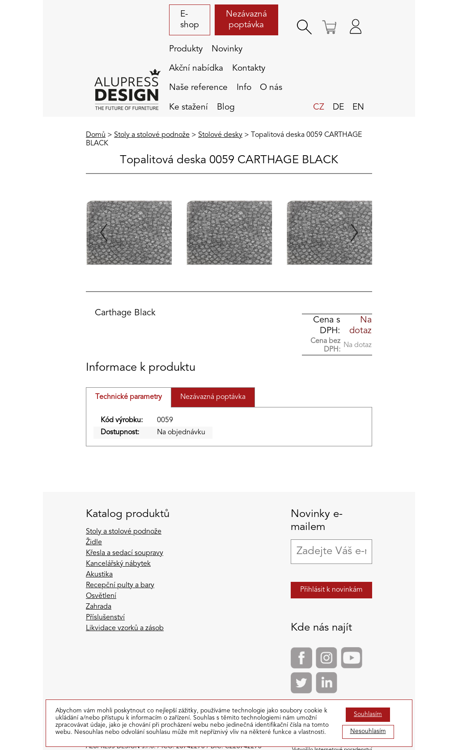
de (338, 107)
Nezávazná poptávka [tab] (213, 397)
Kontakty (248, 68)
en (358, 107)
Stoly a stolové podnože (152, 135)
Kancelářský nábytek (118, 564)
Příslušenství (105, 617)
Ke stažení (188, 107)
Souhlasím (368, 714)
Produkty (186, 49)
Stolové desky (220, 135)
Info (244, 87)
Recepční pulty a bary (120, 585)
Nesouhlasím (368, 731)
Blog (226, 107)
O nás (271, 87)
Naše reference (198, 87)
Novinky (227, 49)
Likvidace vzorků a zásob (125, 628)
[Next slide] (354, 232)
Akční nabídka (196, 68)
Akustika (99, 574)
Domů (96, 135)
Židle (94, 542)
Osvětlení (101, 596)
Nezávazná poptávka (246, 20)
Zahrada (98, 606)
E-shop (189, 20)
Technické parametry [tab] (128, 397)
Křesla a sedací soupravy (124, 553)
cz (318, 107)
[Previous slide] (103, 232)
